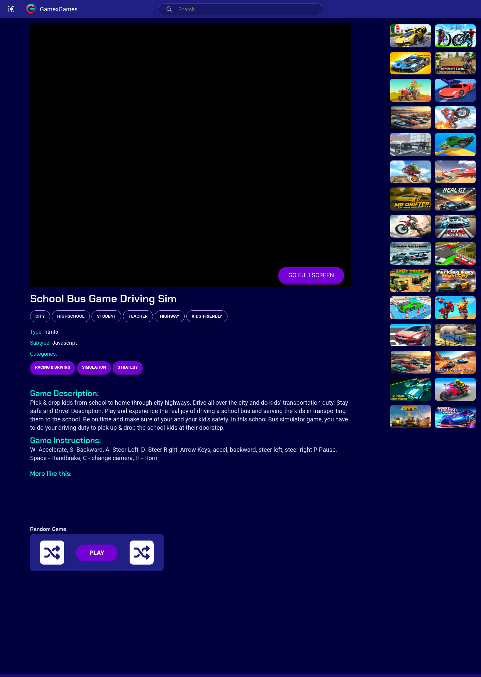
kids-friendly (207, 316)
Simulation (94, 367)
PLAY (97, 552)
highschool (71, 316)
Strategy (128, 367)
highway (169, 316)
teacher (137, 316)
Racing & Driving (52, 367)
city (40, 316)
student (106, 316)
